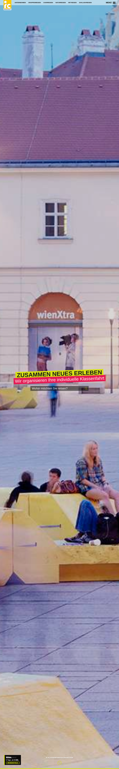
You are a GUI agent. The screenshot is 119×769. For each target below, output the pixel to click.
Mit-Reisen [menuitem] (72, 2)
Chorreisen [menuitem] (48, 2)
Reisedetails (13, 763)
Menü (110, 2)
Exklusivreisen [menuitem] (85, 2)
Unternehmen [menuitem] (20, 2)
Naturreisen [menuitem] (61, 2)
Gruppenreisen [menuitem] (34, 2)
